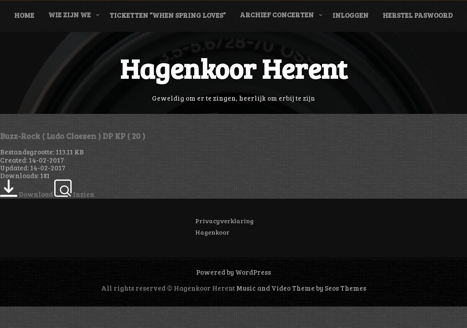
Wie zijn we (69, 14)
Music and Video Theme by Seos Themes (301, 287)
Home (24, 15)
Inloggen (350, 15)
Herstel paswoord (418, 15)
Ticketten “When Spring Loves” (167, 15)
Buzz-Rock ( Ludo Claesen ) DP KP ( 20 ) (72, 135)
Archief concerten (277, 14)
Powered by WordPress (233, 272)
